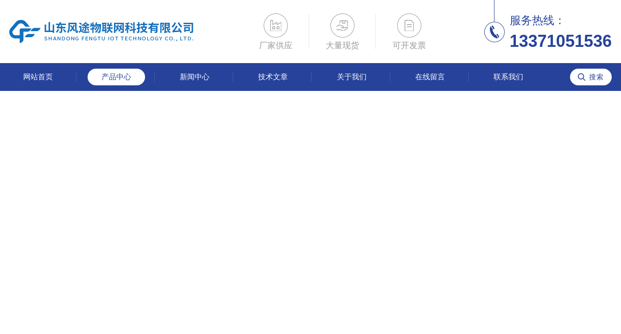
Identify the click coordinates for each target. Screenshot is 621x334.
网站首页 (38, 77)
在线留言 (430, 77)
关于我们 (352, 77)
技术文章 (273, 77)
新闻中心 (194, 77)
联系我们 (508, 77)
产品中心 (116, 77)
